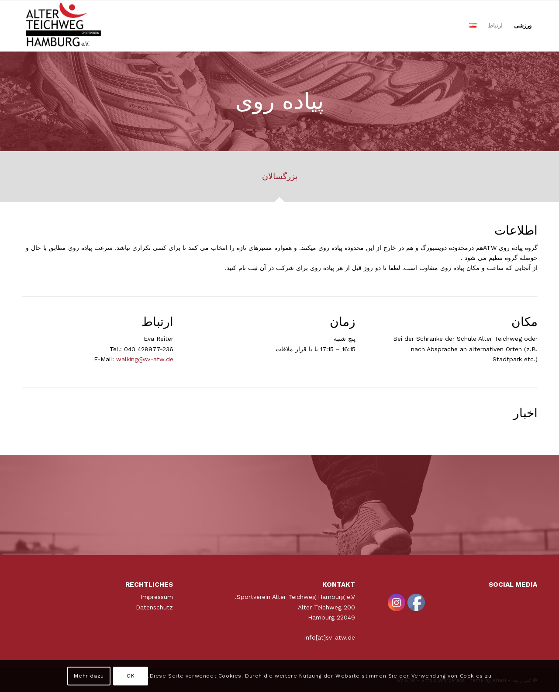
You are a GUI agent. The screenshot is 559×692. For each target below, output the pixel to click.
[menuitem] (522, 25)
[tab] (279, 179)
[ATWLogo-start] (64, 25)
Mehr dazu (89, 676)
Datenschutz (154, 607)
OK (131, 676)
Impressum (157, 596)
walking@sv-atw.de (144, 359)
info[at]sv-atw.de (329, 637)
